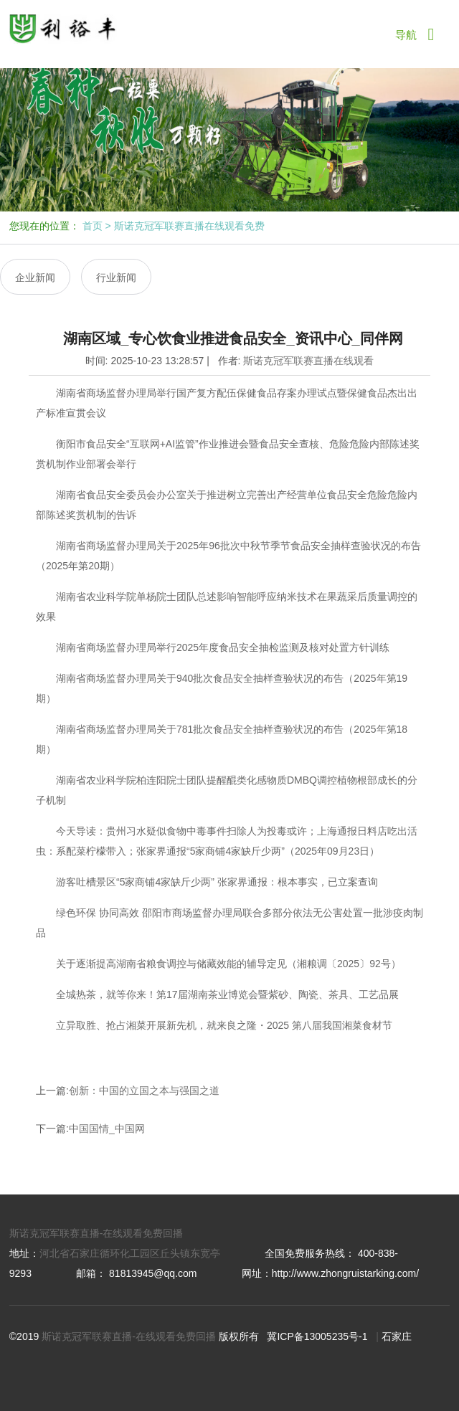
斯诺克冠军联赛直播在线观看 (308, 360)
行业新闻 (116, 277)
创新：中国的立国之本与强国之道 (144, 1090)
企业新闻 (35, 277)
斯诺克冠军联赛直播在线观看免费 (189, 226)
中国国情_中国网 (107, 1128)
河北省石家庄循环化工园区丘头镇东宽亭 (129, 1253)
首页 (92, 226)
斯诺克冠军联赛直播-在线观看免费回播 (96, 1233)
